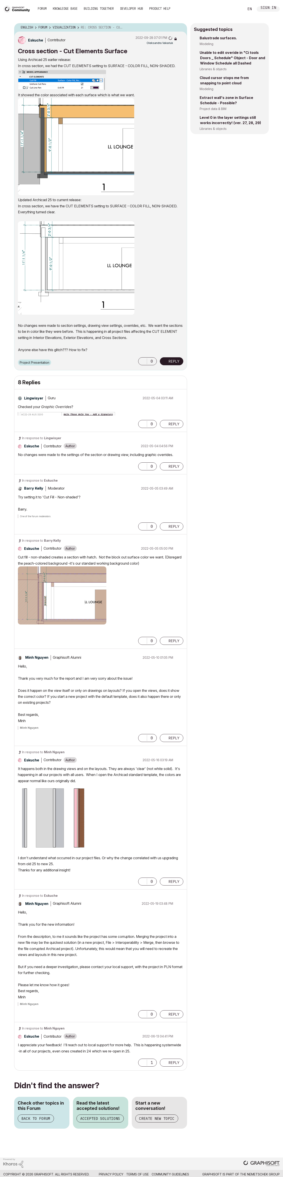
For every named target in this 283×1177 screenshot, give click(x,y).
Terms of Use (137, 1174)
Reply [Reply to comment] (174, 424)
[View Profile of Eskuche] (35, 40)
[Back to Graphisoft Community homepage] (18, 8)
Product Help (159, 9)
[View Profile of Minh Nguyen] (36, 657)
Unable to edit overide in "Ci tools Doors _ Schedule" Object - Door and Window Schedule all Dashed (232, 57)
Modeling (206, 44)
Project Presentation (34, 362)
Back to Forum (35, 1118)
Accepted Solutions (100, 1118)
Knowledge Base (65, 9)
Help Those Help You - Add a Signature (88, 414)
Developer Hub (131, 9)
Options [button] (181, 27)
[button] (62, 79)
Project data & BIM (213, 109)
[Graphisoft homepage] (261, 1164)
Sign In (268, 8)
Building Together (99, 9)
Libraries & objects (213, 69)
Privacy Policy (111, 1174)
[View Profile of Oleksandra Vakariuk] (160, 43)
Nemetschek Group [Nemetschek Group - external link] (263, 1174)
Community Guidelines (170, 1174)
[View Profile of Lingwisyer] (33, 398)
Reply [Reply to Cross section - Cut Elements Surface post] (174, 361)
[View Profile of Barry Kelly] (33, 488)
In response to (41, 438)
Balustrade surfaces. (218, 38)
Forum (42, 9)
